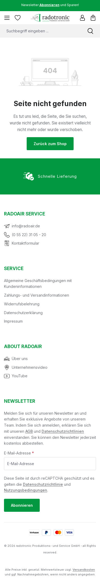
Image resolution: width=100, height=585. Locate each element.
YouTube (19, 376)
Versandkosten (84, 569)
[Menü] (7, 17)
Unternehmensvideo (29, 367)
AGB (29, 431)
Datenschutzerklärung (23, 312)
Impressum (13, 321)
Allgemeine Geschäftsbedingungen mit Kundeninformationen (38, 283)
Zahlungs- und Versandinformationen (36, 295)
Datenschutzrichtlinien (63, 431)
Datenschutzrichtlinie (43, 484)
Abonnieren (22, 505)
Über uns (20, 358)
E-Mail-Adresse (19, 453)
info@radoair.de (26, 226)
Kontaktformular (25, 243)
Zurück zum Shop (50, 143)
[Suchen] (90, 31)
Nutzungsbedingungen (25, 490)
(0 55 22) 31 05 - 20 (29, 234)
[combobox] (40, 31)
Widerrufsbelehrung (21, 304)
